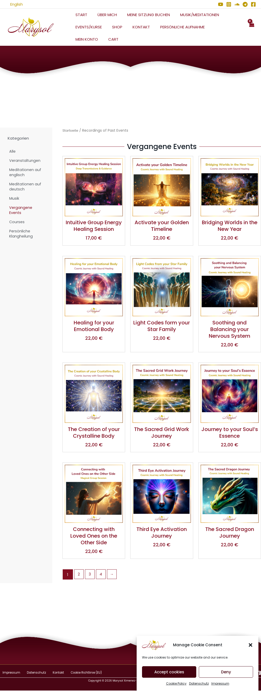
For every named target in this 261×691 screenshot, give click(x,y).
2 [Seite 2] (79, 575)
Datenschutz (31, 673)
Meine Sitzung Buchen (142, 14)
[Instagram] (228, 4)
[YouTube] (220, 4)
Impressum (9, 673)
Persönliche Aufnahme (173, 27)
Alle (12, 151)
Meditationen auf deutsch (25, 186)
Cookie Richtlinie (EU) (75, 673)
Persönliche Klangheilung (21, 233)
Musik (14, 198)
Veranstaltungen (25, 160)
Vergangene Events (21, 210)
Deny (226, 679)
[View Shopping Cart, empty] (251, 27)
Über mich (103, 14)
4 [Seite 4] (102, 575)
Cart (79, 39)
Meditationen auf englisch (25, 172)
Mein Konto (214, 27)
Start (80, 14)
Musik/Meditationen (190, 14)
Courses (17, 221)
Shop (113, 27)
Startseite (71, 130)
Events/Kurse (87, 27)
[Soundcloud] (237, 4)
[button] (250, 652)
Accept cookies (169, 679)
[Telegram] (245, 4)
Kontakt (135, 27)
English (11, 4)
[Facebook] (253, 4)
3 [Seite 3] (90, 575)
